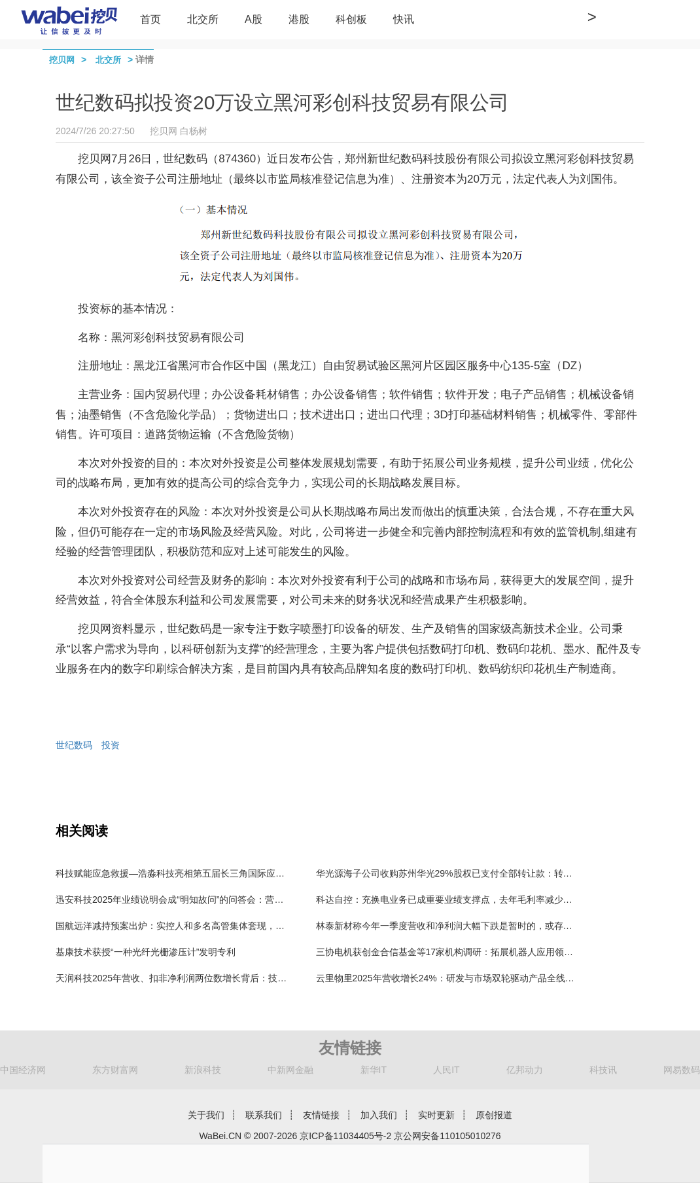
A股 (253, 19)
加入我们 (378, 1115)
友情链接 (321, 1115)
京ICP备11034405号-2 (345, 1136)
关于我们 (206, 1115)
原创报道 (494, 1115)
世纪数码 (74, 745)
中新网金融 (290, 1070)
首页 (150, 19)
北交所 (203, 19)
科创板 (351, 19)
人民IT (446, 1070)
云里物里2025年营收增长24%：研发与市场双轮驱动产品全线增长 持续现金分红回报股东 (497, 978)
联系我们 (263, 1115)
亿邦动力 (524, 1070)
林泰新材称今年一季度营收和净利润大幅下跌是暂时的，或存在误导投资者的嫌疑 (481, 925)
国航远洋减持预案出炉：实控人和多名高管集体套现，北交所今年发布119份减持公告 (228, 925)
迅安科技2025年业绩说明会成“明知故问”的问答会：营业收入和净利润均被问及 (215, 899)
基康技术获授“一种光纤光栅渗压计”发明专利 (146, 952)
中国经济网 (23, 1070)
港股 (299, 19)
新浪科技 (202, 1070)
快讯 (403, 19)
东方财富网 (115, 1070)
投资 (110, 745)
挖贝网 (62, 60)
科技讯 (603, 1070)
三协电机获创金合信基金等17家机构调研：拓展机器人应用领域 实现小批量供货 (478, 952)
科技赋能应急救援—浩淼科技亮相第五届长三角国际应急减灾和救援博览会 (207, 873)
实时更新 (436, 1115)
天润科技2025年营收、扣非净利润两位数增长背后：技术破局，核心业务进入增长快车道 (235, 978)
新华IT (373, 1070)
